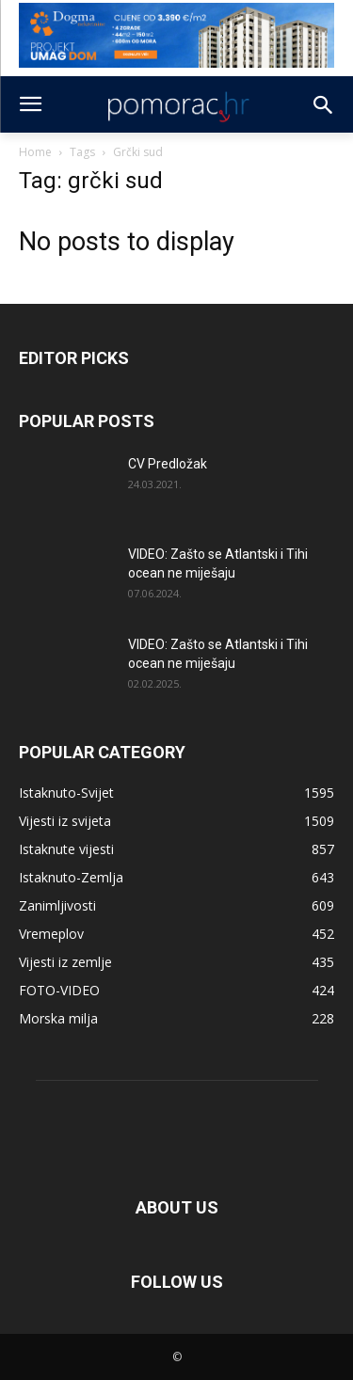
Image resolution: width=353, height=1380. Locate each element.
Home (35, 152)
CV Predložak (167, 463)
